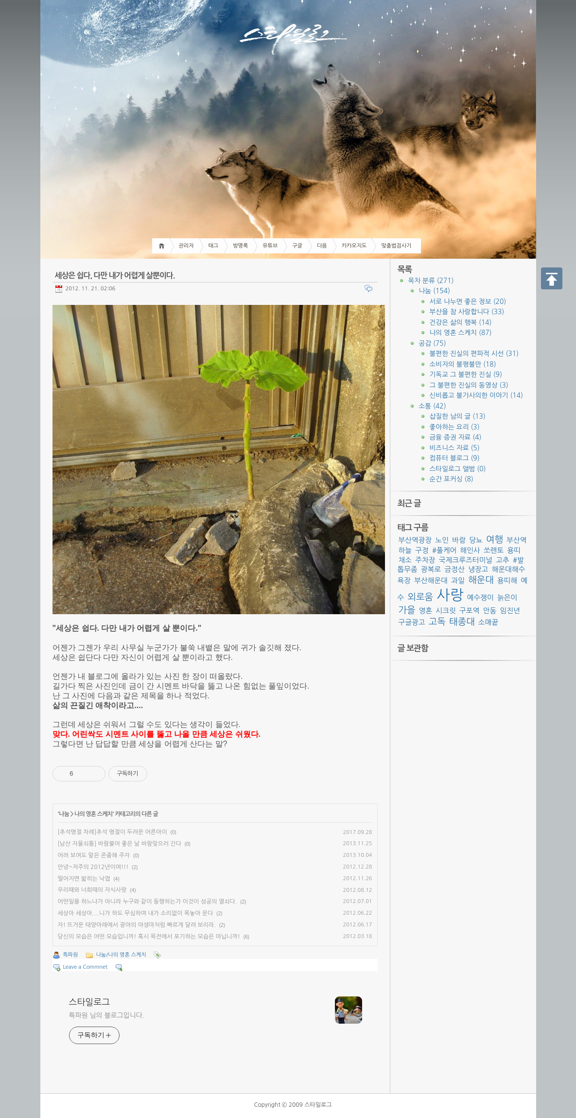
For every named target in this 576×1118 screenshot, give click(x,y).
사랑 (449, 595)
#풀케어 (444, 550)
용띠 (514, 550)
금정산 (455, 569)
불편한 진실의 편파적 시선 (474, 353)
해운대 (481, 580)
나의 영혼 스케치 (93, 814)
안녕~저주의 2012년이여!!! (93, 867)
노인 (442, 540)
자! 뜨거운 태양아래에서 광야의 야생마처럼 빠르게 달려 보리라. (137, 925)
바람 (459, 540)
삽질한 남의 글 (458, 416)
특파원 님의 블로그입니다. (106, 1015)
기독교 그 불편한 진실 (466, 374)
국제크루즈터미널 (465, 560)
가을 (407, 610)
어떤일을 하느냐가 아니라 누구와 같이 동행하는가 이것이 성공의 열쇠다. (147, 902)
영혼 (426, 610)
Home (163, 245)
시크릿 (446, 610)
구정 (422, 550)
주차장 (425, 560)
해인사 (470, 550)
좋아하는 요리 (455, 427)
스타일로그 (89, 1002)
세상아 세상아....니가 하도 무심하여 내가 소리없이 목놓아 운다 (135, 913)
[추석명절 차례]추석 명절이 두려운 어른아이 (112, 832)
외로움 (420, 597)
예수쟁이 (480, 597)
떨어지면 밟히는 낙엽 (84, 879)
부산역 (516, 540)
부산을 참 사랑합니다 (467, 311)
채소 (405, 560)
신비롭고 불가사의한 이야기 (476, 395)
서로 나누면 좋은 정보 (468, 301)
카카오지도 (354, 245)
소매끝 (488, 622)
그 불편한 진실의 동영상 (469, 385)
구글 (297, 245)
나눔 (64, 814)
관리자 (186, 245)
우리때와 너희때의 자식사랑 (92, 890)
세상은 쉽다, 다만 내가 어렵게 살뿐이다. (115, 275)
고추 (502, 560)
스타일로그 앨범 (458, 468)
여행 (494, 539)
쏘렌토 (494, 550)
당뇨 (476, 540)
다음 (322, 245)
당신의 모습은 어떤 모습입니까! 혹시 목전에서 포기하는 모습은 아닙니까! (149, 937)
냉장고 (478, 569)
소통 (432, 406)
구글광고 (412, 622)
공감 (432, 343)
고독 (437, 621)
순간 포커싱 (451, 479)
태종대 (462, 621)
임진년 (510, 610)
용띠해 (507, 580)
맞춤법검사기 (396, 245)
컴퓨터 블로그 (455, 458)
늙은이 (507, 597)
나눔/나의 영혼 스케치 (121, 955)
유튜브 (270, 245)
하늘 (405, 550)
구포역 (469, 610)
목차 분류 (431, 280)
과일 (458, 580)
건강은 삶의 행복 (461, 322)
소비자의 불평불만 (463, 364)
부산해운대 (431, 580)
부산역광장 (415, 540)
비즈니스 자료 (455, 447)
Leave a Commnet (85, 967)
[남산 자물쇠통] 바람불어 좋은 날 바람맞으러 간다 (119, 844)
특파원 (70, 955)
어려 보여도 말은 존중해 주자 (94, 855)
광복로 (431, 569)
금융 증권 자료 (456, 437)
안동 (490, 610)
